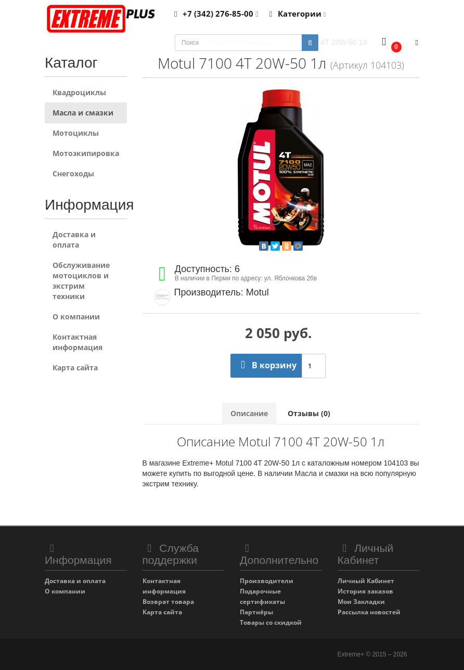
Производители (266, 580)
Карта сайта (75, 367)
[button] (389, 43)
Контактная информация (77, 342)
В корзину (266, 365)
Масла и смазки (83, 113)
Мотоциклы (76, 133)
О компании (76, 316)
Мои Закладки (361, 601)
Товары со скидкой (271, 622)
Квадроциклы (79, 92)
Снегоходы (73, 173)
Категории (296, 13)
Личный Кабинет (366, 580)
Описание (249, 413)
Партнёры (256, 612)
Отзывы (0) (309, 413)
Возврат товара (168, 601)
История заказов (365, 591)
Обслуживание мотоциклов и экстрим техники (81, 280)
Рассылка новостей (369, 612)
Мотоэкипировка (86, 153)
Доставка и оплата (74, 239)
